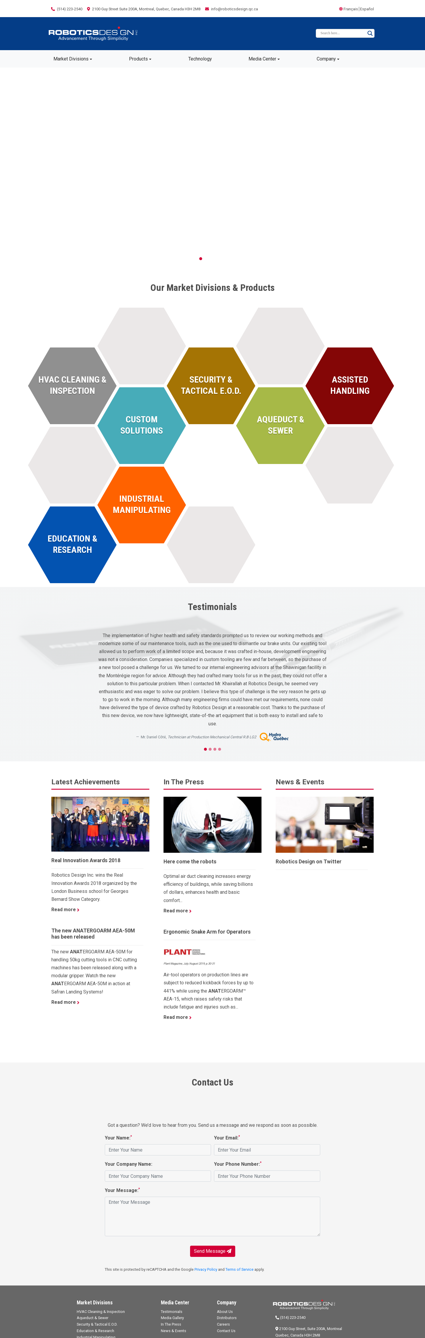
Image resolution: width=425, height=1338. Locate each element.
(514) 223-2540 (290, 1317)
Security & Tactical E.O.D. (97, 1324)
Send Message (212, 1251)
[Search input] (342, 33)
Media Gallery (172, 1318)
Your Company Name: (128, 1164)
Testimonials (171, 1311)
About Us (225, 1311)
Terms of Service (239, 1269)
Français (351, 9)
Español (367, 9)
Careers (223, 1324)
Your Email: (227, 1137)
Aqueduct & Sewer (92, 1318)
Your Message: (122, 1190)
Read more (65, 909)
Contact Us (226, 1331)
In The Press (171, 1324)
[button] (32, 168)
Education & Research (95, 1331)
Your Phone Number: (237, 1164)
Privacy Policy (205, 1269)
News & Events (173, 1331)
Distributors (227, 1318)
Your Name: (118, 1137)
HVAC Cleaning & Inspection (101, 1311)
